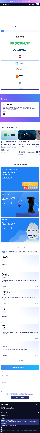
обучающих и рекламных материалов (26, 394)
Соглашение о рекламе (12, 430)
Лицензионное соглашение (24, 430)
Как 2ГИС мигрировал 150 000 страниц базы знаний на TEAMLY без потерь (9, 142)
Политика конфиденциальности (5, 431)
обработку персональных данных (21, 393)
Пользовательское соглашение (33, 430)
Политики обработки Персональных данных (28, 391)
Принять (3, 423)
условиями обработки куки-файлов (33, 421)
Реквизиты (17, 430)
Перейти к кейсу (6, 177)
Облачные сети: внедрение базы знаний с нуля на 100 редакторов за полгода (27, 142)
